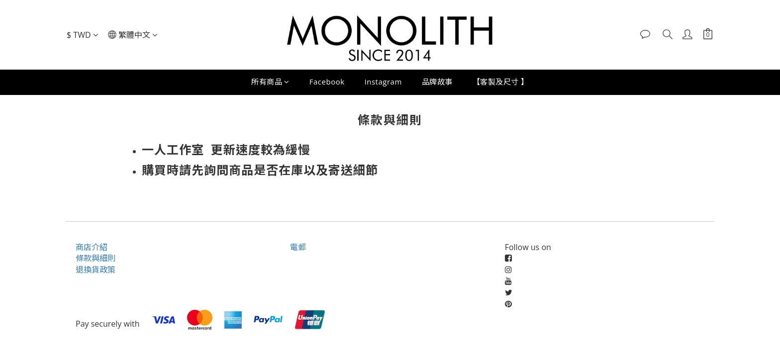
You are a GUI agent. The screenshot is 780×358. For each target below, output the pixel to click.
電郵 (298, 247)
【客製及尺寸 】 (501, 82)
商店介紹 (91, 247)
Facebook (327, 82)
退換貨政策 (95, 269)
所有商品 (270, 82)
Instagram (383, 82)
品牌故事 (437, 82)
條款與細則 (95, 258)
